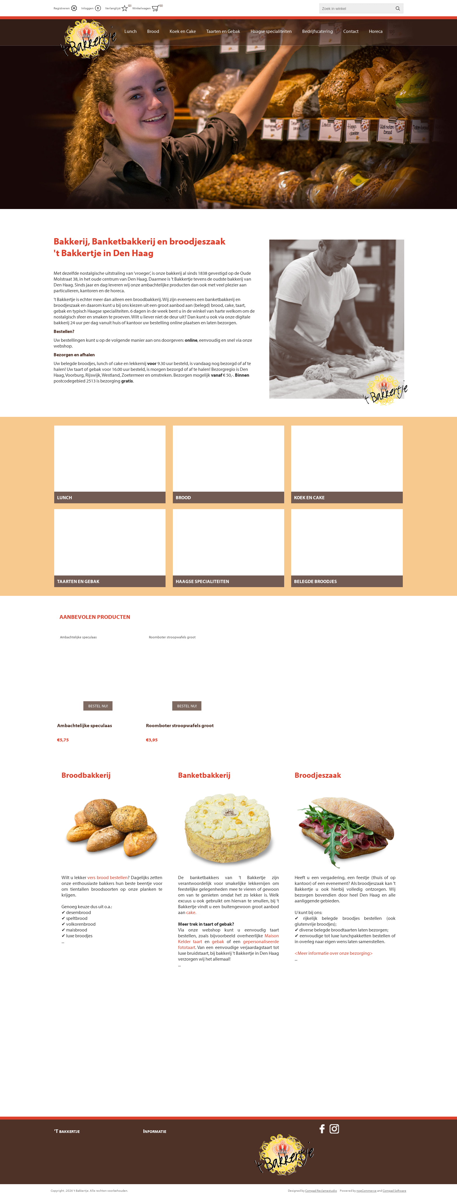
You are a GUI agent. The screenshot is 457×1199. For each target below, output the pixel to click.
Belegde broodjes (315, 581)
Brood (183, 497)
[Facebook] (322, 1124)
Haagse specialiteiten (202, 581)
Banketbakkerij (204, 770)
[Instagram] (334, 1124)
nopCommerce (366, 1193)
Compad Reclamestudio (321, 1193)
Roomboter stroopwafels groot (180, 721)
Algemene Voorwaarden (168, 1161)
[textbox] (356, 8)
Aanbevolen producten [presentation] (94, 616)
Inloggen (87, 8)
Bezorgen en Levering (166, 1140)
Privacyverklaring (162, 1151)
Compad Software (394, 1193)
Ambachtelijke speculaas (84, 721)
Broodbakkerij (86, 770)
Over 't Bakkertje (162, 1172)
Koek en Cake (309, 497)
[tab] (95, 617)
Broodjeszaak (318, 770)
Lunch (64, 497)
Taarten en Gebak (78, 581)
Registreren (62, 8)
